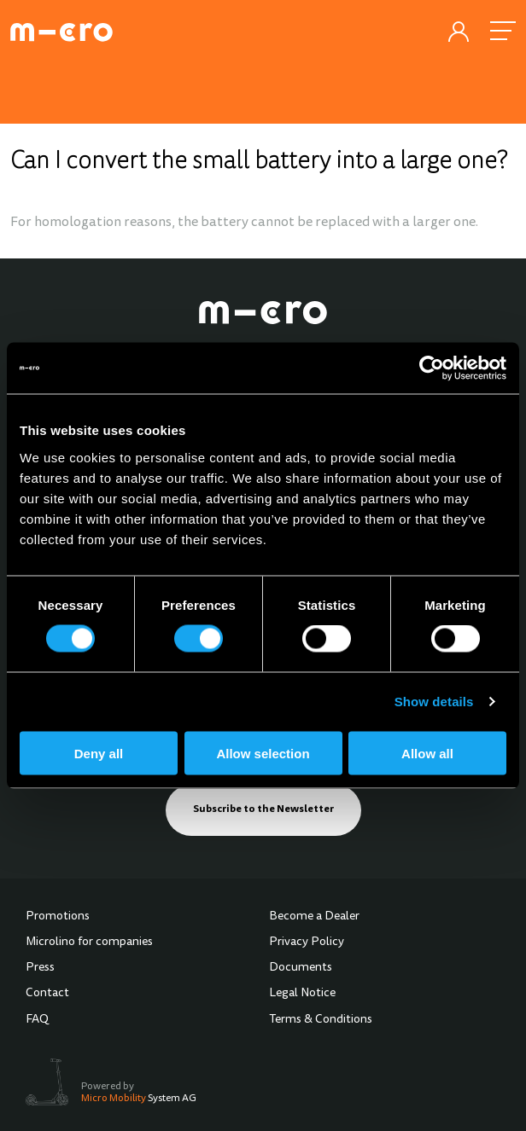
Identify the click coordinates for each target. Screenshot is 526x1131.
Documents (300, 968)
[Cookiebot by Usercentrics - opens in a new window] (431, 368)
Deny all (99, 752)
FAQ (37, 1020)
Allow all (427, 752)
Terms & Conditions (320, 1020)
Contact (47, 994)
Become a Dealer (314, 917)
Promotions (58, 917)
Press (40, 968)
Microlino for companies (89, 942)
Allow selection (262, 752)
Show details (434, 701)
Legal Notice (302, 994)
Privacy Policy (306, 942)
